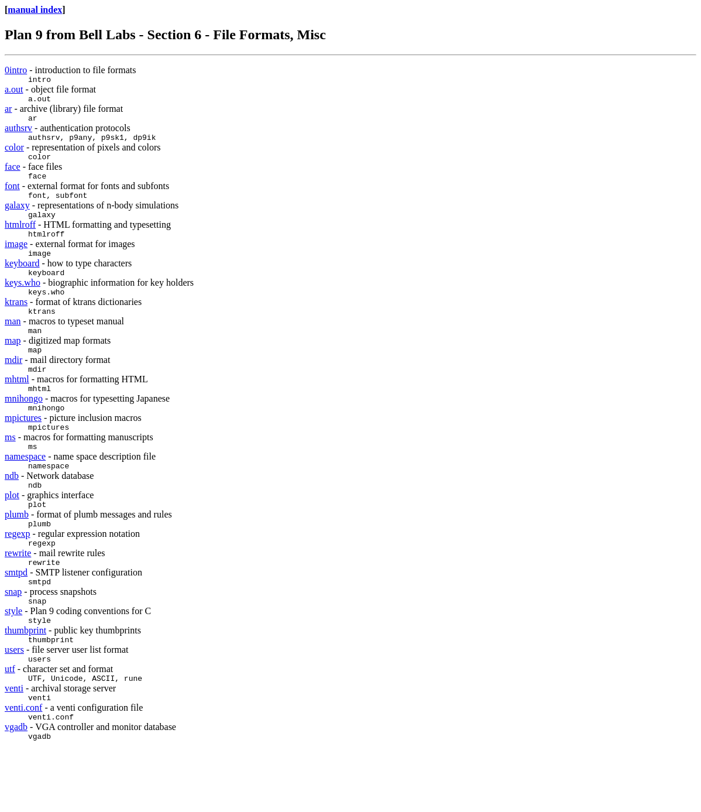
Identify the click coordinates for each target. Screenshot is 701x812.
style (13, 660)
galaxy (17, 217)
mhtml (17, 407)
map (13, 365)
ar (8, 112)
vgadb (16, 787)
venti (14, 744)
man (13, 344)
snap (13, 639)
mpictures (23, 449)
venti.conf (23, 765)
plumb (17, 555)
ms (10, 470)
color (14, 154)
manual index (35, 10)
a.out (14, 91)
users (14, 702)
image (16, 260)
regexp (17, 576)
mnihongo (24, 428)
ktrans (16, 323)
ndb (12, 513)
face (12, 175)
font (12, 196)
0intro (16, 70)
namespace (25, 491)
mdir (13, 386)
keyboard (22, 281)
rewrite (18, 597)
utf (10, 723)
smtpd (16, 618)
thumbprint (25, 681)
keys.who (22, 302)
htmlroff (20, 239)
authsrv (18, 133)
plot (12, 534)
